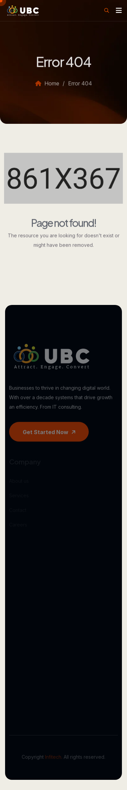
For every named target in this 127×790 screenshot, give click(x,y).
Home (47, 87)
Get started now (49, 436)
